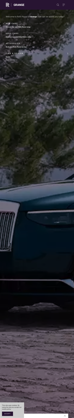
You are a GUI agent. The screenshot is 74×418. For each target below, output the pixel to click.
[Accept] (7, 414)
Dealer (8, 57)
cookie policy (6, 409)
